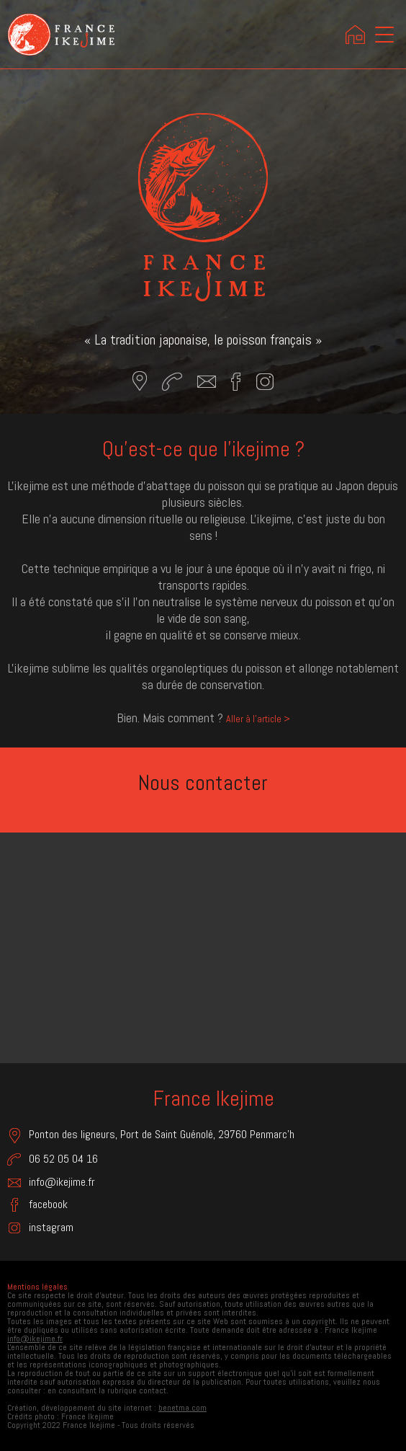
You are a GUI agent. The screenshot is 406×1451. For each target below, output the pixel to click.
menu (386, 36)
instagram (40, 1227)
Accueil (356, 34)
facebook (37, 1204)
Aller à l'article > (258, 718)
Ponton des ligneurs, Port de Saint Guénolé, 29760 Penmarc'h (150, 1135)
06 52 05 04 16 (52, 1159)
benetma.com (182, 1408)
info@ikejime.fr (51, 1181)
